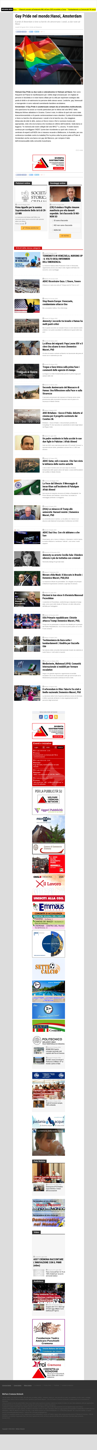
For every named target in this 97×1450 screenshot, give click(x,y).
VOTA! (65, 236)
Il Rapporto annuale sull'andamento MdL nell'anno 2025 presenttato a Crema (47, 9)
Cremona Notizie (6, 1390)
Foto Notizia (39, 1161)
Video (36, 1232)
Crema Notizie (17, 1390)
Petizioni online (23, 183)
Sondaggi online (58, 183)
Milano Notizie (28, 1390)
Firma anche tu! (30, 228)
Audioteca (38, 1286)
